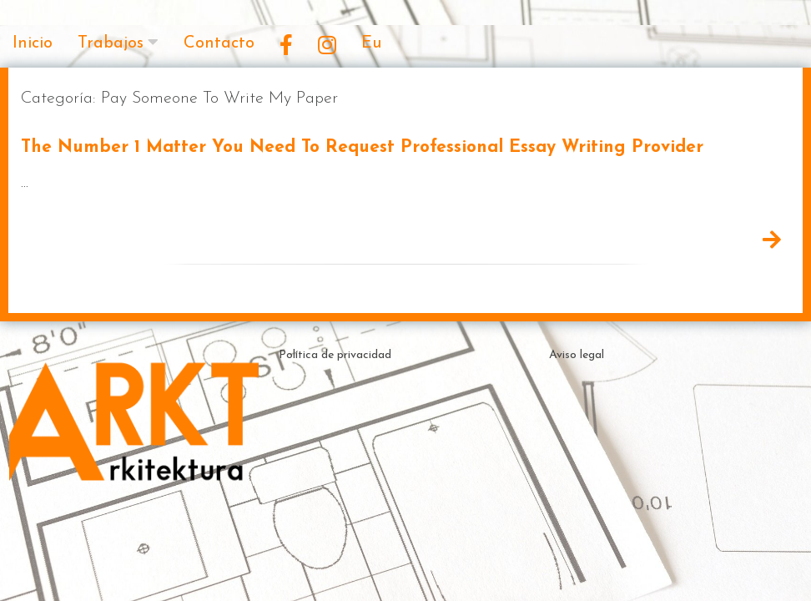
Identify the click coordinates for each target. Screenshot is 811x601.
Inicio (33, 43)
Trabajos (111, 43)
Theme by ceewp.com (451, 567)
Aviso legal (576, 355)
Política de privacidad (335, 355)
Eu (371, 43)
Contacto (219, 43)
